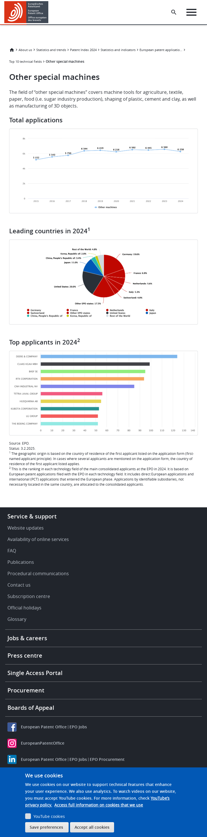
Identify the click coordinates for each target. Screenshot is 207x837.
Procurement (25, 690)
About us (25, 50)
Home (11, 49)
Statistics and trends (51, 50)
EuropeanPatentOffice (42, 743)
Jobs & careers (27, 638)
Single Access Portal (35, 673)
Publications (20, 562)
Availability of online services (38, 539)
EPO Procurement (107, 759)
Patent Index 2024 (83, 50)
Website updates (25, 528)
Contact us (19, 585)
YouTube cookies (49, 816)
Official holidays (24, 608)
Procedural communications (38, 573)
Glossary (16, 619)
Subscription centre (28, 596)
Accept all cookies (92, 827)
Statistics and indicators (118, 50)
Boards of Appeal (30, 708)
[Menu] (191, 12)
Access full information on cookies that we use (98, 805)
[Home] (26, 12)
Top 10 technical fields (25, 61)
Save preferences (46, 827)
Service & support (32, 516)
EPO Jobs (78, 726)
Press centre (24, 655)
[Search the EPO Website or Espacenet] (174, 12)
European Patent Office (44, 726)
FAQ (11, 551)
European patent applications (161, 50)
